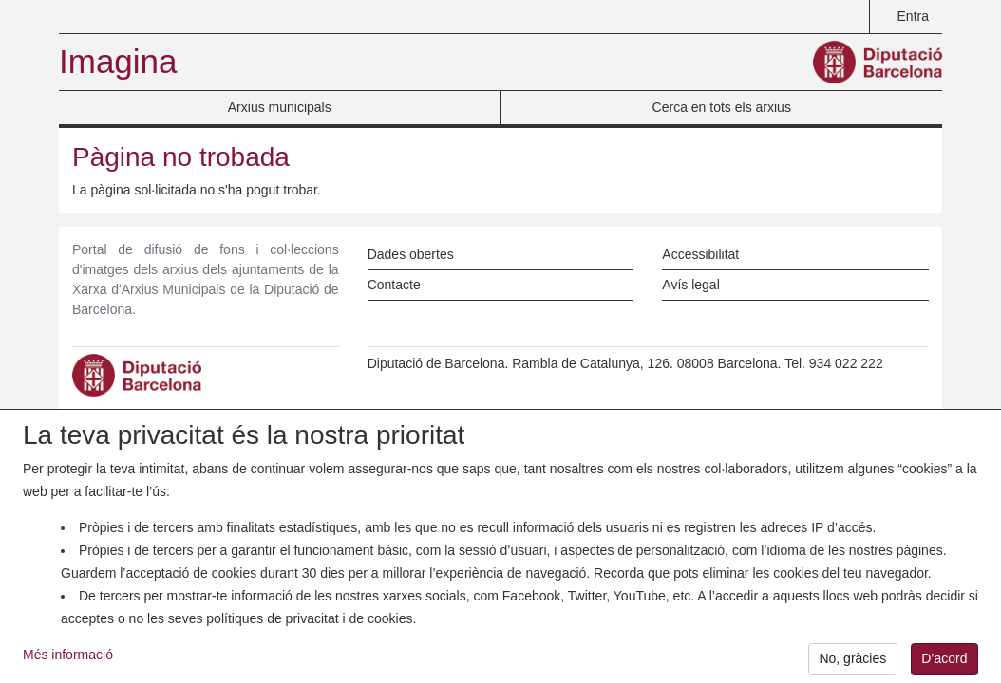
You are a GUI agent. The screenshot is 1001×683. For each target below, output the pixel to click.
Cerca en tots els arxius (721, 107)
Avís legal (690, 284)
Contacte (394, 284)
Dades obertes (411, 254)
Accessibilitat (700, 254)
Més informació (68, 663)
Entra (913, 16)
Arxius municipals (279, 107)
